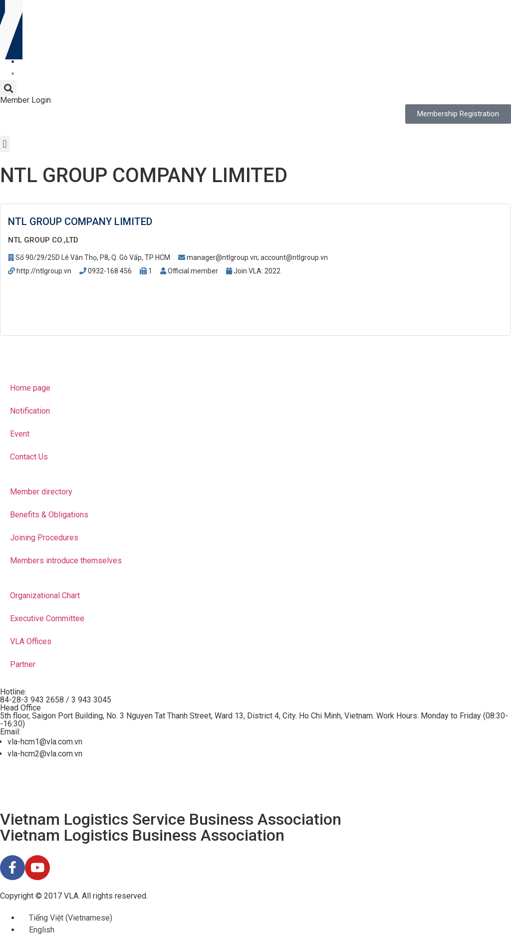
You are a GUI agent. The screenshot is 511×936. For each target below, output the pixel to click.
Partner (22, 664)
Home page (30, 388)
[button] (8, 88)
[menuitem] (24, 61)
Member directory (41, 491)
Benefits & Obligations (49, 514)
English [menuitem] (41, 930)
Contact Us (29, 457)
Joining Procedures (44, 537)
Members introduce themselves (66, 560)
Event (19, 434)
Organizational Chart (45, 595)
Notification (30, 411)
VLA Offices (30, 641)
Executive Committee (47, 618)
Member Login (25, 100)
